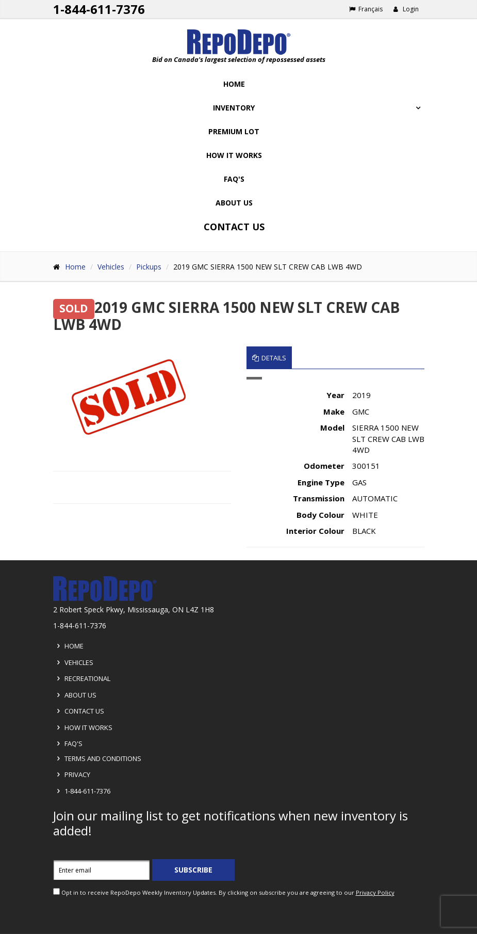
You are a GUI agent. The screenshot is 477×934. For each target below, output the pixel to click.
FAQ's (234, 179)
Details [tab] (269, 357)
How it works (234, 155)
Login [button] (406, 9)
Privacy (72, 774)
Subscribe (193, 870)
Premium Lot (233, 131)
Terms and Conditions (97, 758)
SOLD (73, 309)
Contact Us (234, 226)
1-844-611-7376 (82, 791)
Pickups (148, 267)
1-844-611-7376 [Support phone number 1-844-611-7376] (99, 9)
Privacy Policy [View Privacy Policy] (375, 892)
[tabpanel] (335, 462)
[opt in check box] (56, 891)
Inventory (234, 108)
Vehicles (110, 267)
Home (234, 84)
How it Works (83, 727)
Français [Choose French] (366, 9)
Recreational (82, 678)
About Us (234, 203)
